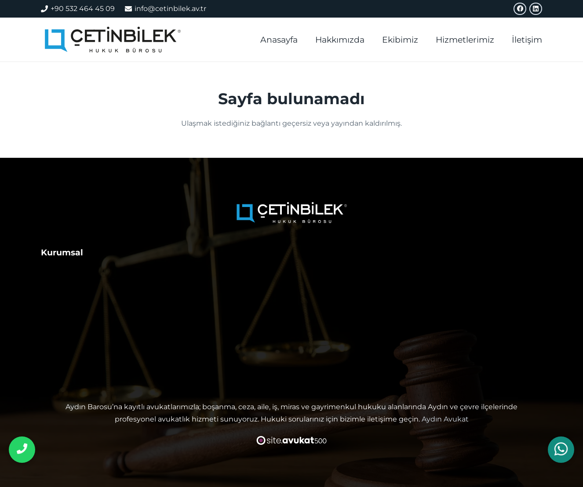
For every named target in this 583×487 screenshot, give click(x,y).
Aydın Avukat (445, 419)
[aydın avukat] (113, 39)
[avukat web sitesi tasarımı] (291, 440)
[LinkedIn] (535, 9)
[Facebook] (520, 9)
